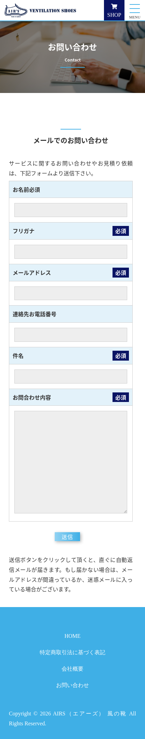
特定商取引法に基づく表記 (72, 652)
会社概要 (72, 669)
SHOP (114, 11)
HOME (72, 636)
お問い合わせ (72, 685)
